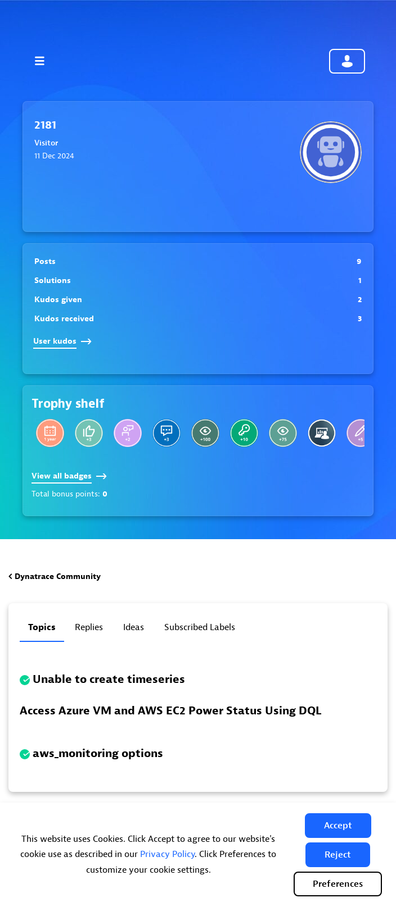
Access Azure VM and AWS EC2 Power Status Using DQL (170, 711)
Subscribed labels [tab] (199, 627)
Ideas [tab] (133, 627)
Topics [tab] (42, 627)
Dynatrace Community (58, 576)
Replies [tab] (89, 627)
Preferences (338, 884)
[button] (338, 825)
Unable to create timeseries (109, 679)
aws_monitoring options (98, 753)
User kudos (62, 341)
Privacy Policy (167, 854)
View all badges (69, 476)
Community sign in (347, 61)
